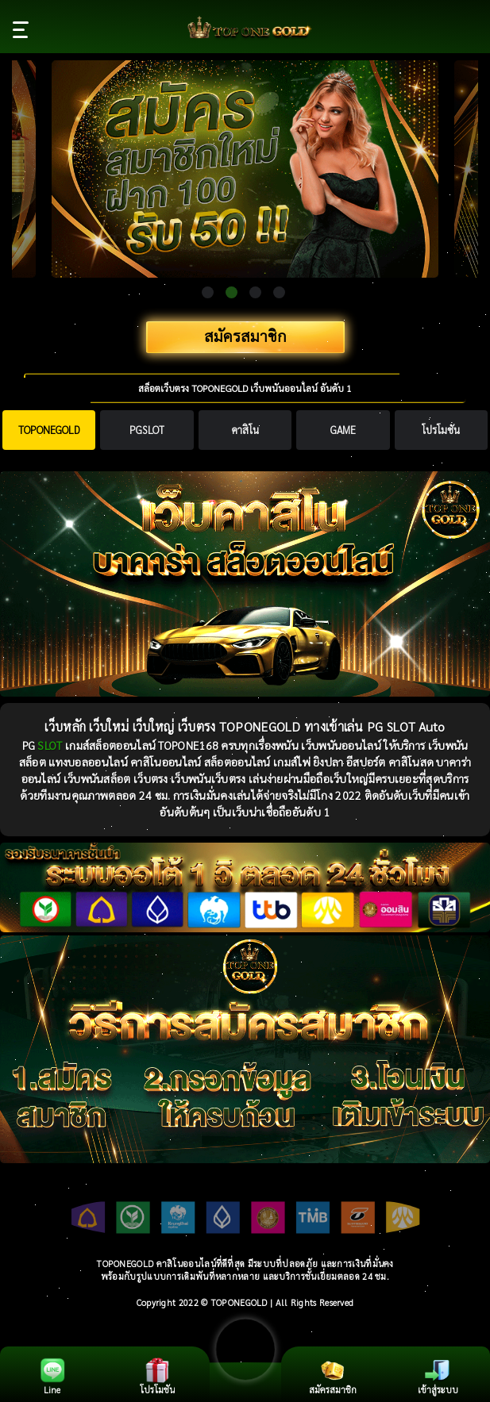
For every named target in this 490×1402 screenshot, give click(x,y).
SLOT (49, 745)
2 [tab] (231, 292)
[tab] (48, 430)
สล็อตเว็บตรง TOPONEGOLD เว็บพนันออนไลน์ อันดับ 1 (245, 388)
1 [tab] (208, 292)
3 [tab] (255, 292)
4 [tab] (279, 292)
